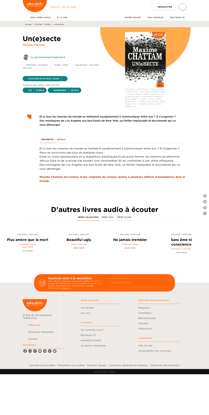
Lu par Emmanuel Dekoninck (48, 57)
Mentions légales (97, 365)
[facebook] (25, 351)
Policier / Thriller (43, 24)
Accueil (28, 24)
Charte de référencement (165, 365)
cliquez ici (66, 288)
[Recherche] (182, 7)
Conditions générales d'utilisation (128, 365)
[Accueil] (35, 7)
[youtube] (39, 351)
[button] (163, 7)
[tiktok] (49, 351)
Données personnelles (42, 365)
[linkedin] (44, 351)
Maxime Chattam (34, 45)
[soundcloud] (30, 351)
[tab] (26, 17)
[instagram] (35, 351)
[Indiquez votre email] (136, 283)
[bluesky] (54, 351)
